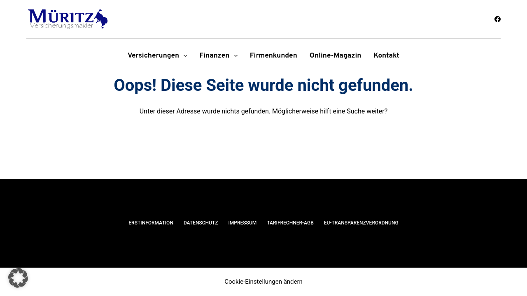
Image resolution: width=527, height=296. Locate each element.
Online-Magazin (335, 55)
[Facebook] (497, 19)
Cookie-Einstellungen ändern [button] (263, 281)
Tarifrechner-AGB (290, 223)
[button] (18, 278)
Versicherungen (159, 56)
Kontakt (386, 55)
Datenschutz (201, 223)
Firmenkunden (273, 55)
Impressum (242, 223)
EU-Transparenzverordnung (361, 223)
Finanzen (219, 56)
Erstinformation (150, 223)
